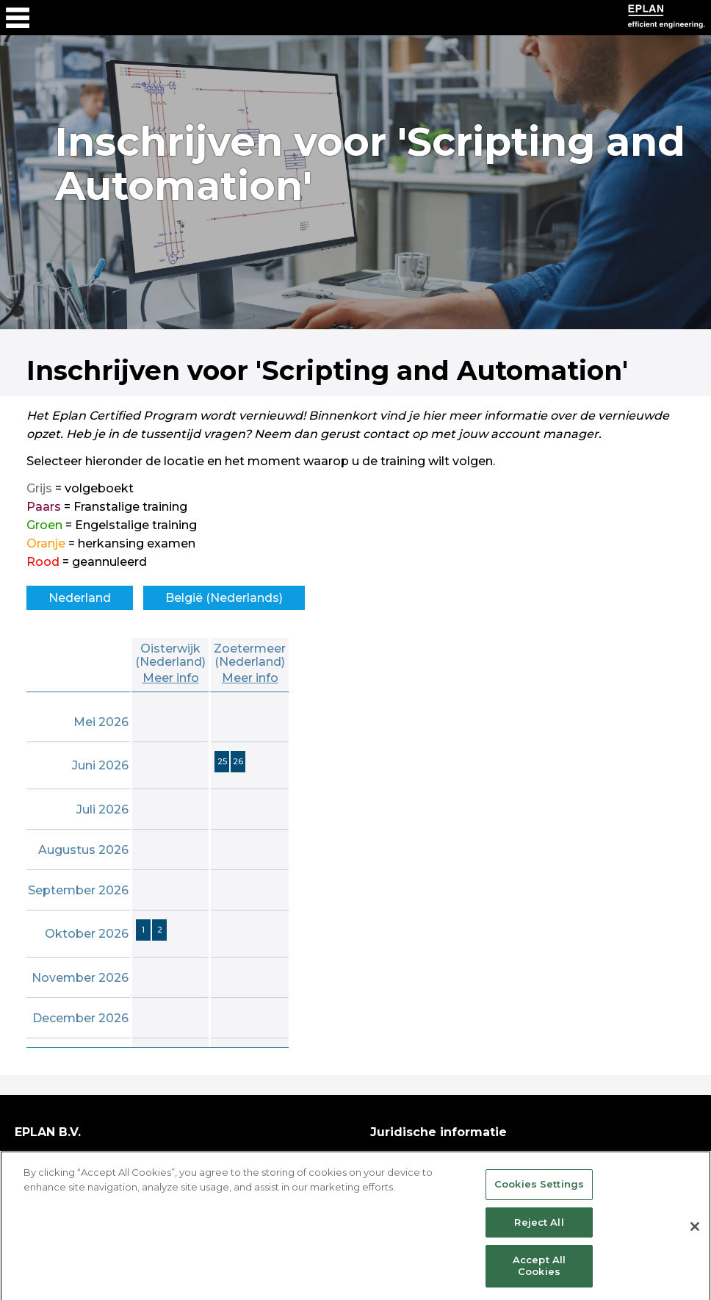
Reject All (538, 1233)
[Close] (695, 1238)
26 (238, 761)
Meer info (170, 678)
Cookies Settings (539, 1196)
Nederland (79, 598)
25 (222, 761)
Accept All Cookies (539, 1277)
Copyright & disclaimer (438, 1156)
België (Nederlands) (224, 598)
